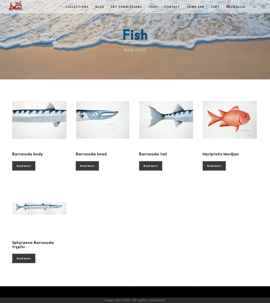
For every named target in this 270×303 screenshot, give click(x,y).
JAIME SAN (195, 7)
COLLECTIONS (77, 7)
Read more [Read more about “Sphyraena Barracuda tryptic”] (24, 258)
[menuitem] (236, 6)
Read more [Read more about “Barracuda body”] (24, 165)
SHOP (153, 7)
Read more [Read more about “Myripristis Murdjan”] (214, 165)
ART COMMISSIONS (126, 7)
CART (215, 7)
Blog (99, 7)
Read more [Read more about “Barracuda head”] (87, 165)
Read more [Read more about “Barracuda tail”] (151, 165)
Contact (172, 7)
